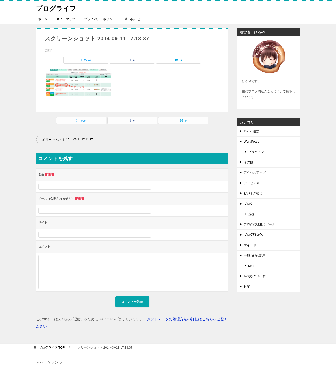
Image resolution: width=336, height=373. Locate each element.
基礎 (251, 214)
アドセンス (251, 183)
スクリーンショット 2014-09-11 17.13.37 (66, 139)
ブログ (248, 203)
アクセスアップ (255, 172)
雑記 (247, 286)
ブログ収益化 (253, 234)
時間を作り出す (255, 276)
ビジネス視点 (253, 193)
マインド (250, 245)
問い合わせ (132, 19)
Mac (251, 266)
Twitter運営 (251, 131)
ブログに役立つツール (259, 224)
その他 (248, 162)
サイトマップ (65, 19)
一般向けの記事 (255, 255)
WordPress (251, 141)
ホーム (42, 19)
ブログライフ (57, 8)
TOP (52, 347)
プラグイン (256, 152)
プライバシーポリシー (100, 19)
